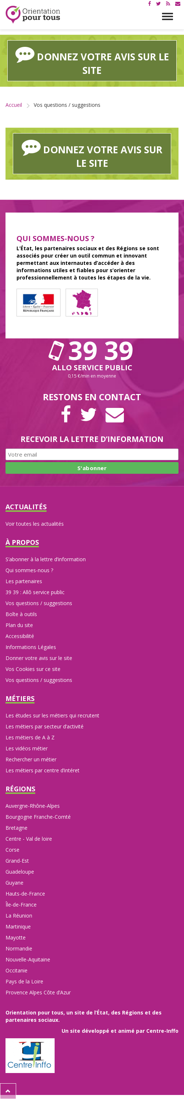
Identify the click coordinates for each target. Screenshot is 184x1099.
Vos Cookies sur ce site (32, 668)
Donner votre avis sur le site (38, 657)
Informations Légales (30, 647)
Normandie (18, 948)
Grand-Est (17, 860)
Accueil (13, 104)
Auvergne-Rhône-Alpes (32, 805)
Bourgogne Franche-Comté (38, 816)
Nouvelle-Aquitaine (27, 959)
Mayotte (15, 937)
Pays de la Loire (24, 981)
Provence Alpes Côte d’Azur (38, 992)
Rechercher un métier (30, 759)
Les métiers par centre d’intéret (42, 770)
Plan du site (19, 625)
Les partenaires (23, 581)
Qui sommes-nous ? (29, 570)
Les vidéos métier (26, 748)
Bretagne (16, 827)
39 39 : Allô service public (35, 592)
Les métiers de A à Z (30, 737)
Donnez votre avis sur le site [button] (92, 60)
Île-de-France (21, 904)
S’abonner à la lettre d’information (45, 559)
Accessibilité (19, 636)
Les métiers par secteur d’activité (44, 726)
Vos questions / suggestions (38, 603)
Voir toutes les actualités (34, 523)
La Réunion (18, 915)
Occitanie (16, 970)
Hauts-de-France (25, 893)
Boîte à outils (21, 614)
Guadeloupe (19, 871)
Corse (12, 849)
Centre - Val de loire (28, 838)
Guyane (14, 882)
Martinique (18, 926)
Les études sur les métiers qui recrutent (52, 715)
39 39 (92, 350)
